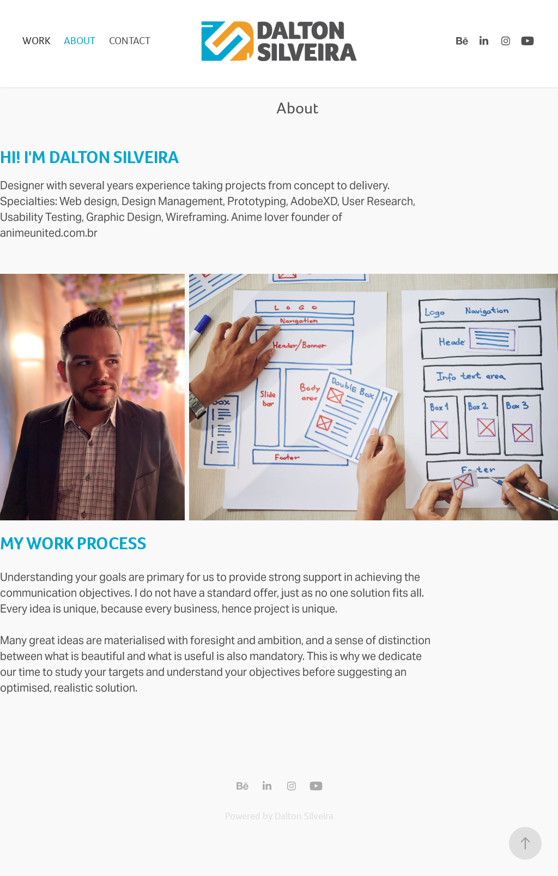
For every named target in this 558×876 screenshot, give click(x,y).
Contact (129, 40)
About (79, 40)
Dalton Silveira (304, 816)
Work (36, 40)
